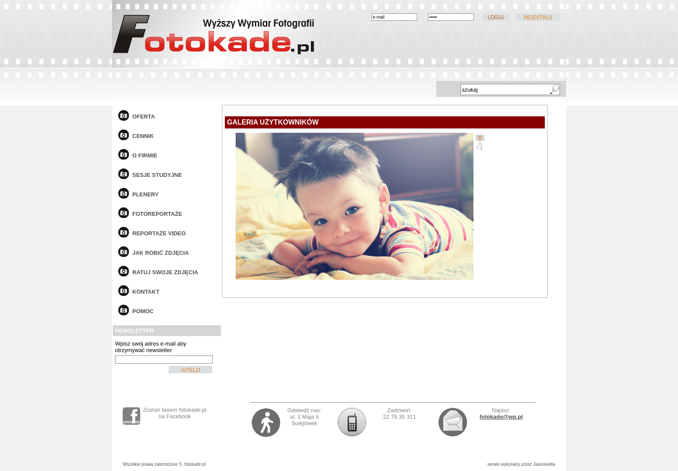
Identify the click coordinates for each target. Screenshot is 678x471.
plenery (145, 194)
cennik (143, 136)
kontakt (146, 291)
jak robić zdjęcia (160, 253)
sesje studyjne (157, 175)
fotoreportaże (157, 214)
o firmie (144, 155)
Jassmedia (544, 464)
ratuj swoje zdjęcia (165, 272)
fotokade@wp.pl (501, 416)
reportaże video (158, 233)
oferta (143, 116)
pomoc (143, 311)
